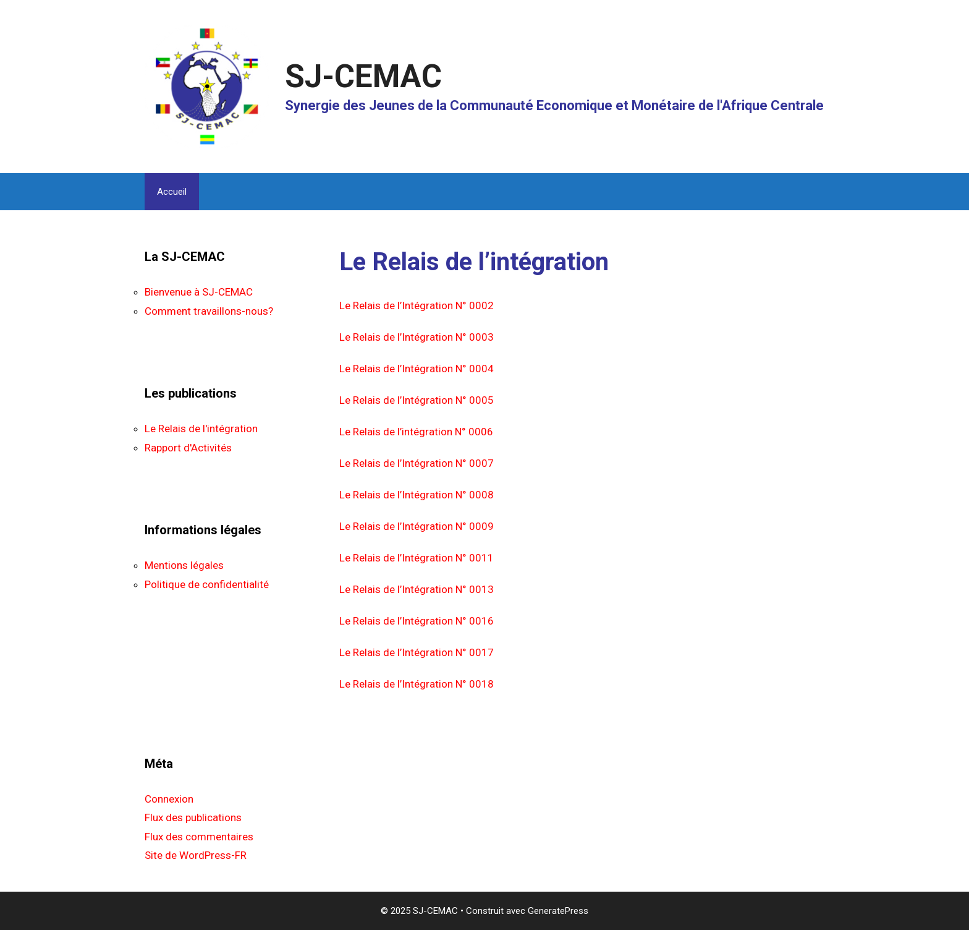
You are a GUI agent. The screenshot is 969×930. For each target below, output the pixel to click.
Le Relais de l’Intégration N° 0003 (416, 337)
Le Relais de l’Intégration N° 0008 (416, 494)
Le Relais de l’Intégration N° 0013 (416, 589)
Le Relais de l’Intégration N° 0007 (416, 463)
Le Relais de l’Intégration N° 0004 (416, 368)
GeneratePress (558, 910)
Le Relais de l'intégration (201, 428)
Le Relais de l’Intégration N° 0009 (416, 526)
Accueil (172, 191)
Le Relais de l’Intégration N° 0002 (416, 305)
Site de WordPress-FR (196, 855)
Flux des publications (193, 817)
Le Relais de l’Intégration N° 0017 (416, 652)
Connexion (169, 799)
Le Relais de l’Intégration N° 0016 (416, 621)
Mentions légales (184, 565)
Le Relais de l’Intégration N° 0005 (416, 400)
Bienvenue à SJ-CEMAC (199, 292)
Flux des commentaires (199, 836)
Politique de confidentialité (207, 584)
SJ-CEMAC (363, 76)
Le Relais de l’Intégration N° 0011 (416, 558)
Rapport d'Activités (188, 448)
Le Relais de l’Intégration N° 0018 (416, 684)
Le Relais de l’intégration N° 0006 (416, 431)
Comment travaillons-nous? (209, 311)
